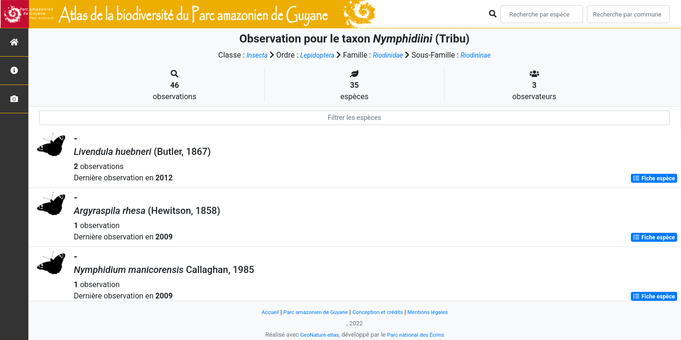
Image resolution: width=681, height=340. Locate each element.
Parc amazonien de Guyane (311, 311)
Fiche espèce (654, 178)
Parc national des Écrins (418, 334)
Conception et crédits (380, 311)
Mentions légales (437, 311)
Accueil (260, 311)
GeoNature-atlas (316, 334)
